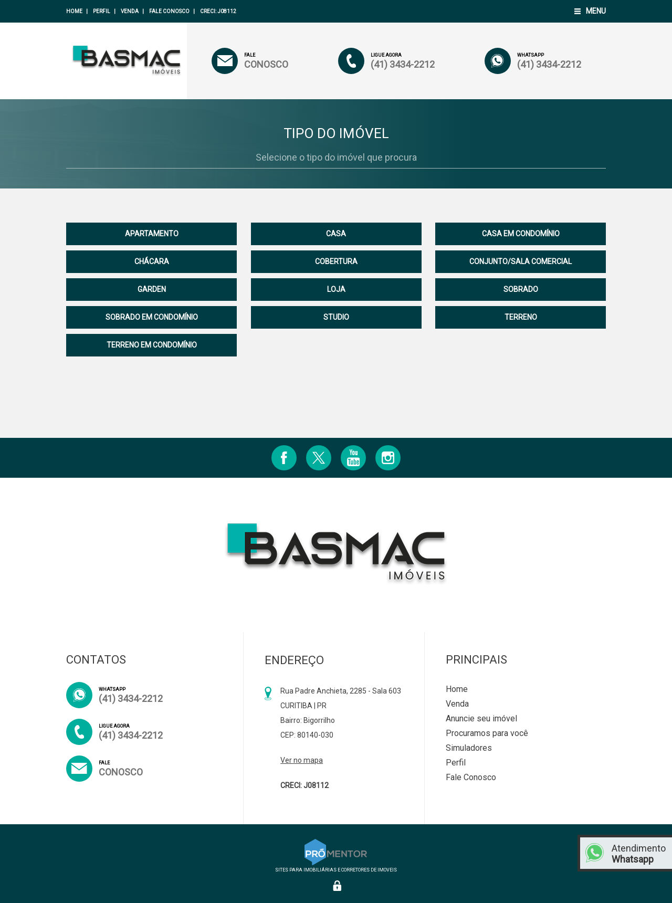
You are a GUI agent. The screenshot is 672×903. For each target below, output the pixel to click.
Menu (596, 11)
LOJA (336, 289)
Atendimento (639, 854)
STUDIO (336, 317)
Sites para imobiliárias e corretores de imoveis (336, 867)
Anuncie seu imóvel (481, 718)
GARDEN (152, 289)
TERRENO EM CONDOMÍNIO (152, 345)
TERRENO (521, 317)
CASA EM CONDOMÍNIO (521, 233)
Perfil (101, 11)
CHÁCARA (151, 261)
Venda (130, 11)
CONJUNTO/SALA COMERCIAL (520, 261)
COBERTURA (336, 261)
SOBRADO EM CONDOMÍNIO (152, 317)
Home (74, 11)
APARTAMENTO (151, 233)
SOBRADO (520, 289)
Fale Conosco (169, 11)
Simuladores (469, 748)
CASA (336, 233)
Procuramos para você (487, 733)
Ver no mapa (301, 760)
